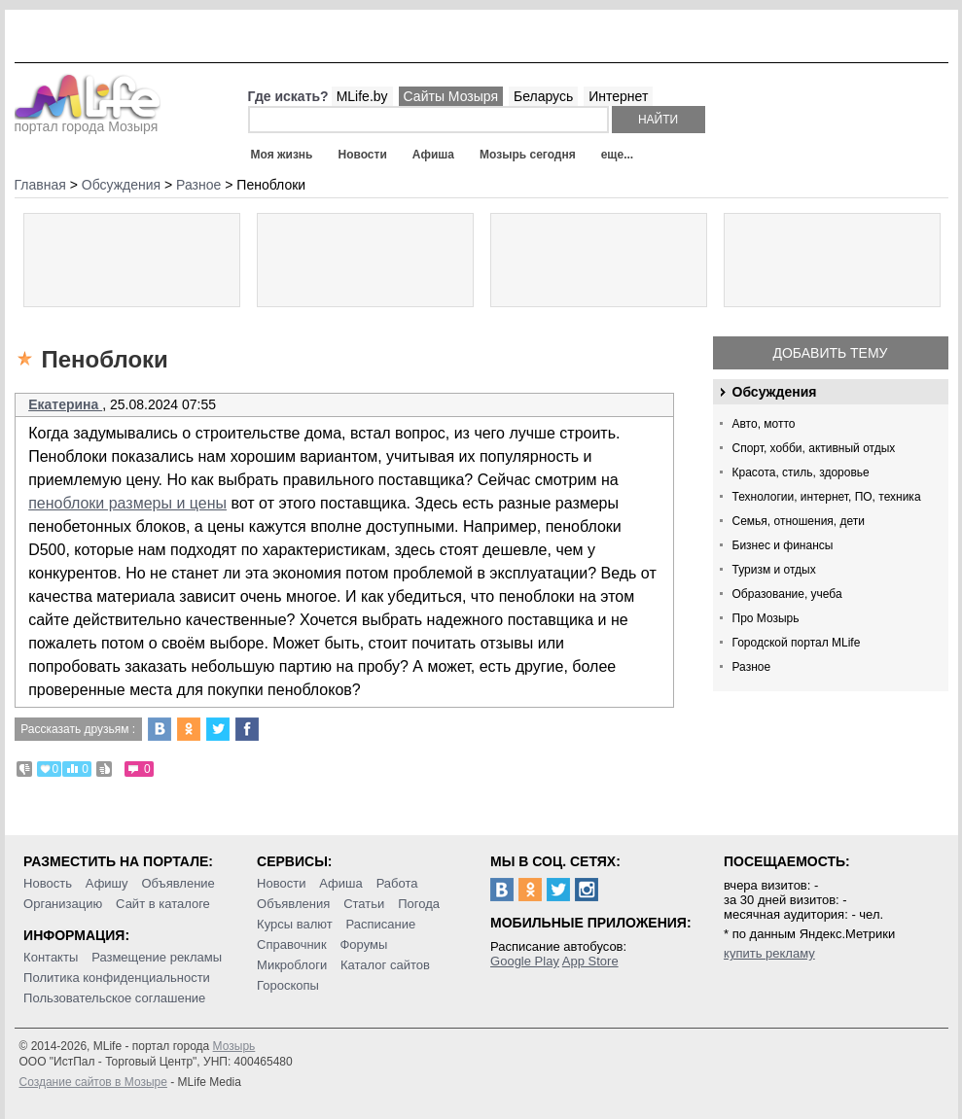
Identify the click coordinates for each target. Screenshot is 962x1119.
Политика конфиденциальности (116, 977)
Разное (751, 667)
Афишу (107, 883)
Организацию (62, 903)
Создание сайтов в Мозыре (93, 1082)
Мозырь (234, 1046)
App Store (590, 961)
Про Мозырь (766, 618)
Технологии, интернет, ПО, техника (826, 497)
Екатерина (65, 404)
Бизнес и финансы (783, 545)
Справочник (292, 944)
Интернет (618, 96)
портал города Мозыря (88, 120)
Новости (362, 154)
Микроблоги (292, 965)
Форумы (363, 944)
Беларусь (543, 96)
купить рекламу (769, 953)
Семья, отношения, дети (799, 521)
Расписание (381, 924)
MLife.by (362, 96)
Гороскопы (288, 985)
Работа (397, 883)
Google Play (524, 961)
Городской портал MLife (796, 642)
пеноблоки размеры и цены (127, 503)
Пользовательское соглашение (114, 998)
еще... (617, 154)
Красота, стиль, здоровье (801, 472)
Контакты (50, 957)
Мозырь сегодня (528, 154)
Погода (419, 903)
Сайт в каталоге (163, 903)
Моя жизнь (282, 154)
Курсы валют (295, 924)
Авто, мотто (764, 424)
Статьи (363, 903)
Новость (47, 883)
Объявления (293, 903)
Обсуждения (774, 392)
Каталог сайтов (385, 965)
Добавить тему (829, 353)
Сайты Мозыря (451, 96)
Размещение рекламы (156, 957)
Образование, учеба (787, 594)
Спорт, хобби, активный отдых (814, 448)
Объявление (177, 883)
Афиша (433, 154)
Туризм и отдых (774, 570)
